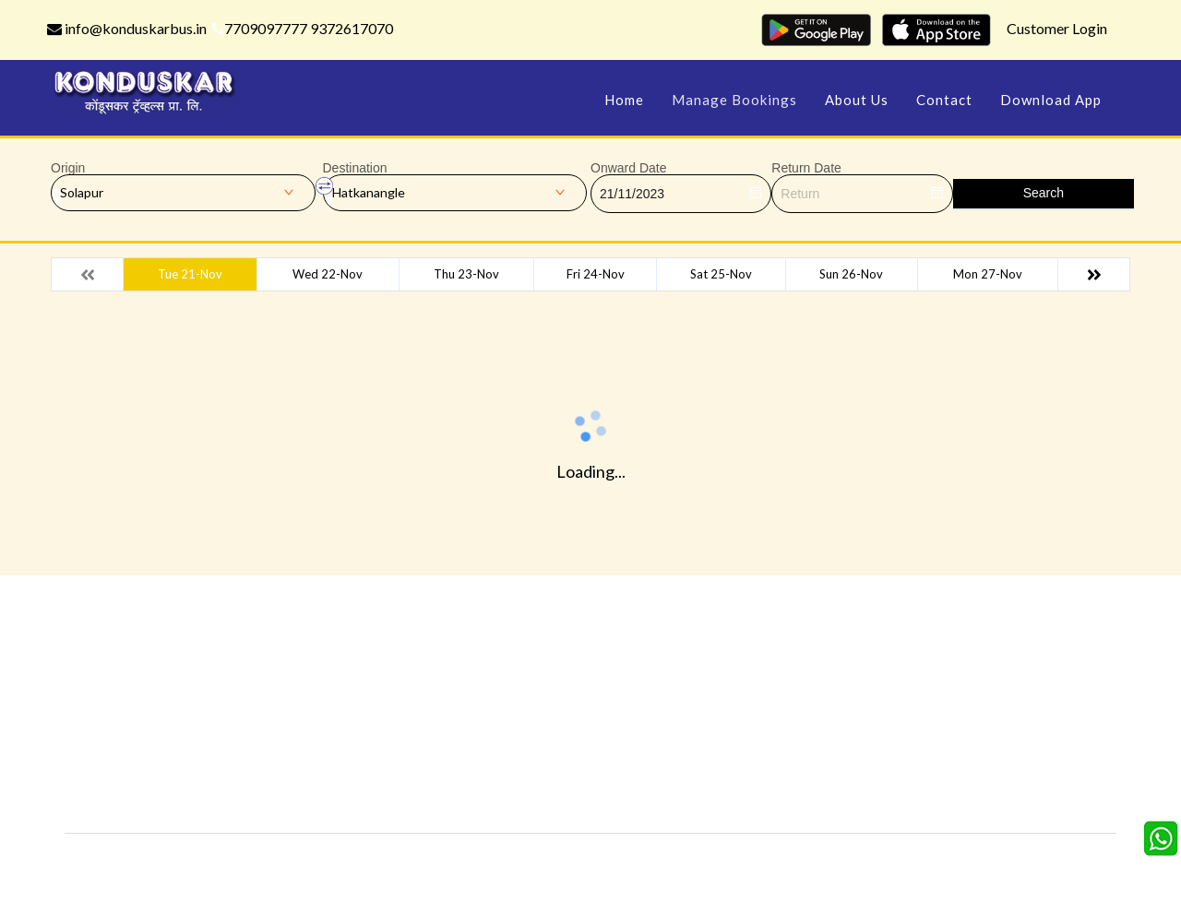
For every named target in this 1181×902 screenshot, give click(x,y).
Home (624, 99)
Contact (944, 99)
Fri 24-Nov (596, 274)
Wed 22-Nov (327, 274)
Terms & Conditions (572, 740)
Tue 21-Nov (190, 274)
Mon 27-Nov (987, 274)
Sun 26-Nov (851, 274)
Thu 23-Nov (466, 274)
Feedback (542, 712)
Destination (355, 167)
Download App (1051, 99)
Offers (364, 685)
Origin (68, 167)
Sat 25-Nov (721, 274)
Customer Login (1057, 28)
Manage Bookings (734, 99)
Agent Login (719, 768)
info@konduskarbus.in (127, 28)
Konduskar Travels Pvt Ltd (669, 861)
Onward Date (628, 167)
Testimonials (382, 712)
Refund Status (727, 740)
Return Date (806, 167)
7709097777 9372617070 (302, 28)
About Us (857, 99)
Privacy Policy (384, 740)
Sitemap (538, 768)
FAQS (531, 795)
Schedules (715, 712)
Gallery (535, 685)
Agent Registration (401, 795)
